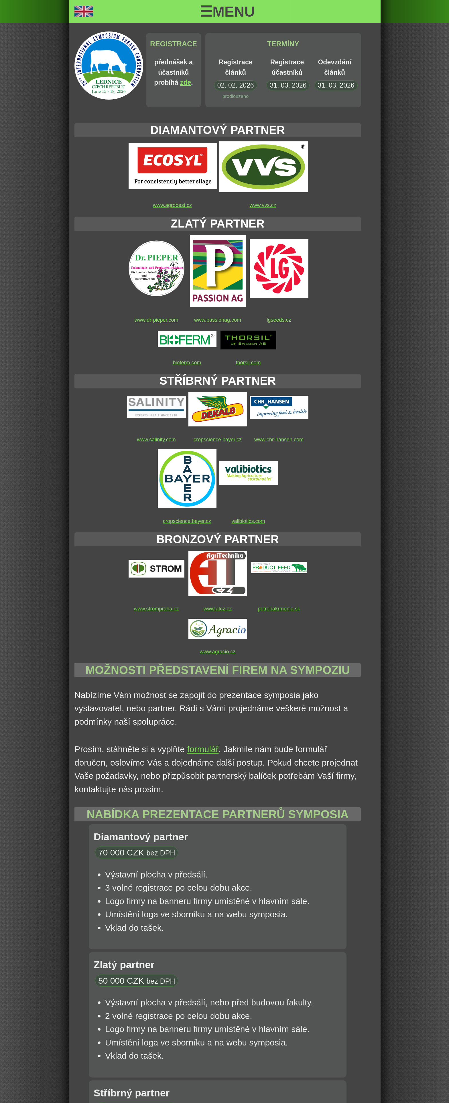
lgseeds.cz (279, 320)
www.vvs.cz (262, 205)
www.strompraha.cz (156, 609)
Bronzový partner (217, 539)
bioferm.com (187, 362)
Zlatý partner (217, 223)
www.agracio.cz (217, 652)
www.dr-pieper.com (156, 320)
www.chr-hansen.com (279, 439)
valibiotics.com (248, 521)
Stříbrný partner (217, 380)
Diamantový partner (217, 130)
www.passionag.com (217, 320)
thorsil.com (248, 362)
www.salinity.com (156, 439)
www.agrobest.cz (172, 205)
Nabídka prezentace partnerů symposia (218, 814)
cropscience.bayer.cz (218, 439)
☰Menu (227, 12)
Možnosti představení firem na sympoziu (217, 670)
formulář (203, 749)
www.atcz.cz (217, 609)
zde (185, 82)
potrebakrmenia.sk (279, 609)
